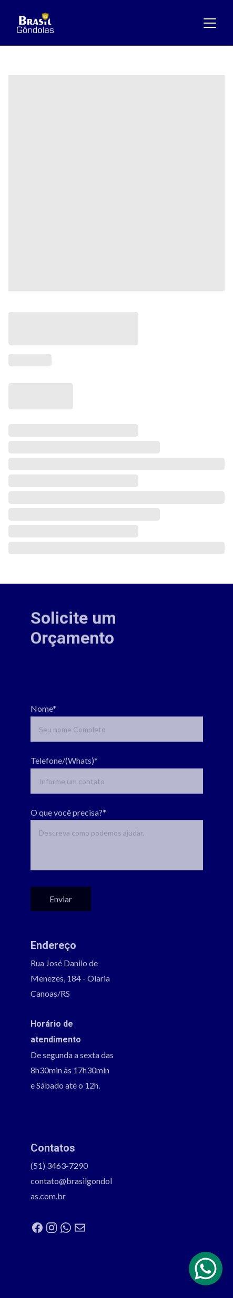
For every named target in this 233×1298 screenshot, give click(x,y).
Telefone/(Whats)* (64, 770)
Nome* (43, 718)
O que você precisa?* (68, 822)
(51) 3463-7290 (59, 1168)
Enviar (60, 909)
